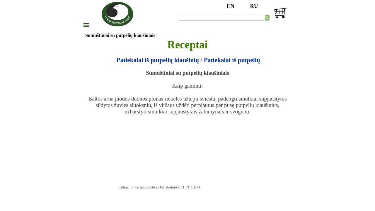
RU (254, 6)
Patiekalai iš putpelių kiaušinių (159, 60)
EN (230, 6)
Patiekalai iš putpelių (232, 60)
